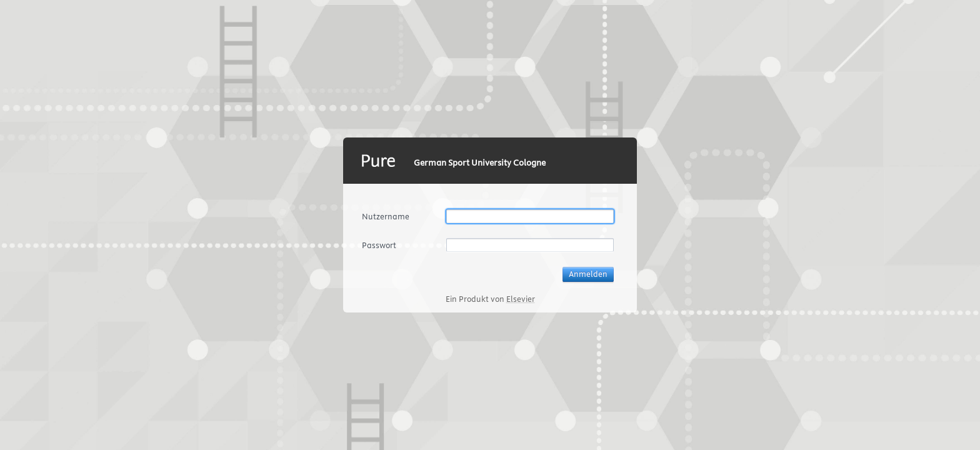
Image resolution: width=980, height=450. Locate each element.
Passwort (379, 245)
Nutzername (385, 216)
